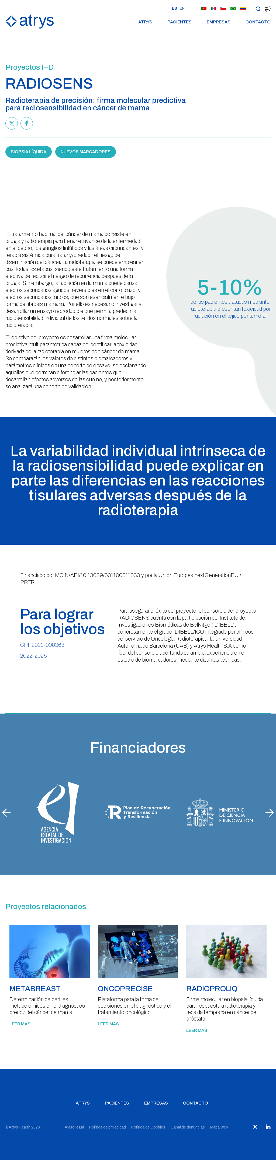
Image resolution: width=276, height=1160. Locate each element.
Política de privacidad (107, 1127)
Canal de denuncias (188, 1127)
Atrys (145, 22)
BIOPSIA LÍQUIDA (28, 151)
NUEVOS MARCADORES (86, 151)
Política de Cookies (148, 1127)
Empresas (218, 22)
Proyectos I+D (29, 67)
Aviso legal (74, 1127)
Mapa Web (219, 1127)
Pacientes (179, 22)
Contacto (258, 22)
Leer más (19, 1024)
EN (182, 8)
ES (174, 8)
